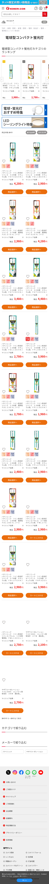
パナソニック (7, 751)
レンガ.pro (10, 857)
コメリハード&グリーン (14, 865)
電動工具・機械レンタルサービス (36, 870)
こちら (15, 876)
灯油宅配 (31, 861)
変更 (44, 22)
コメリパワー (33, 865)
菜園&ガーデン (11, 861)
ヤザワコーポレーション (34, 751)
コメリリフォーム (34, 852)
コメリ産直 (10, 852)
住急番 (30, 857)
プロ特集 (9, 870)
